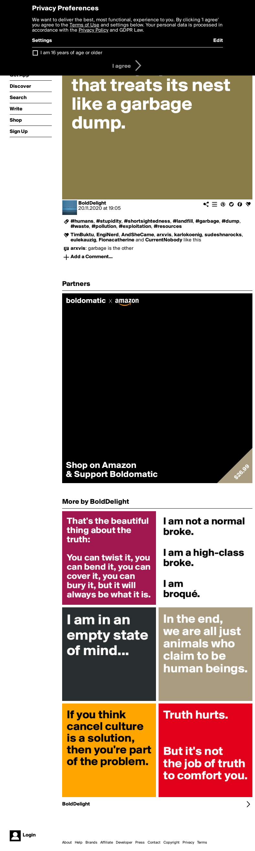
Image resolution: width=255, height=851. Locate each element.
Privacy (188, 843)
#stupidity (108, 221)
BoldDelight (92, 203)
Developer (124, 843)
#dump (230, 221)
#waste (80, 226)
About (67, 843)
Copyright (171, 843)
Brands (91, 843)
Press (140, 843)
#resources (168, 226)
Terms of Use (84, 25)
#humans (82, 221)
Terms (202, 843)
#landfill (183, 221)
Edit (218, 40)
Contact (154, 843)
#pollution (104, 226)
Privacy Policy (93, 30)
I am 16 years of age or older (71, 53)
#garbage (207, 221)
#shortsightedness (147, 221)
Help (79, 843)
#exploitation (135, 226)
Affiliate (106, 843)
